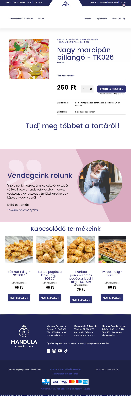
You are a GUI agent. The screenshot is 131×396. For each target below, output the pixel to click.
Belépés (87, 19)
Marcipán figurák (89, 39)
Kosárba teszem (111, 89)
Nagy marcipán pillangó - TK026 (74, 42)
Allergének (103, 3)
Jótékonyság (37, 3)
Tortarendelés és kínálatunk (20, 19)
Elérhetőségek (113, 3)
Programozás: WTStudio (78, 388)
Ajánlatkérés (94, 3)
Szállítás (8, 3)
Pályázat (122, 3)
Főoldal (61, 39)
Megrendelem (19, 297)
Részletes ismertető (65, 76)
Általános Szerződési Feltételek (65, 369)
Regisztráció (101, 19)
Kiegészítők (73, 39)
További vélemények (22, 210)
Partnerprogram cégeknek (65, 373)
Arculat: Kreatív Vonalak (53, 388)
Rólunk (41, 19)
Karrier (29, 3)
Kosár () (116, 19)
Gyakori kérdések (19, 3)
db (91, 89)
